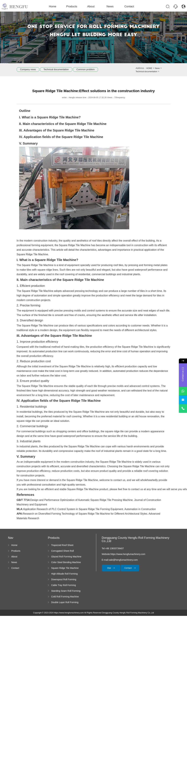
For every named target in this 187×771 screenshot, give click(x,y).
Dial (111, 568)
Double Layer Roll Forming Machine (65, 602)
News (109, 6)
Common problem (85, 69)
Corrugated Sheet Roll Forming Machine (62, 551)
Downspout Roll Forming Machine (63, 579)
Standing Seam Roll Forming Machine (65, 591)
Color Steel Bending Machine (66, 562)
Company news (28, 69)
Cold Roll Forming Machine (65, 596)
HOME (149, 68)
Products (73, 6)
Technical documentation (56, 69)
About (91, 6)
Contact (127, 6)
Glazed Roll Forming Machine (66, 556)
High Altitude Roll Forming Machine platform (64, 573)
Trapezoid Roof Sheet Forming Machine (62, 545)
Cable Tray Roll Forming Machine (63, 585)
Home (55, 6)
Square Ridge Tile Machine (65, 568)
